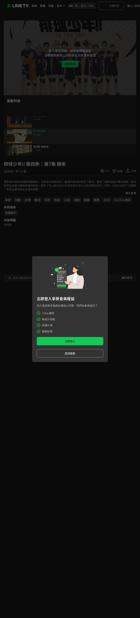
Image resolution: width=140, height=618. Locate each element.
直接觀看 (70, 353)
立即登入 (70, 341)
